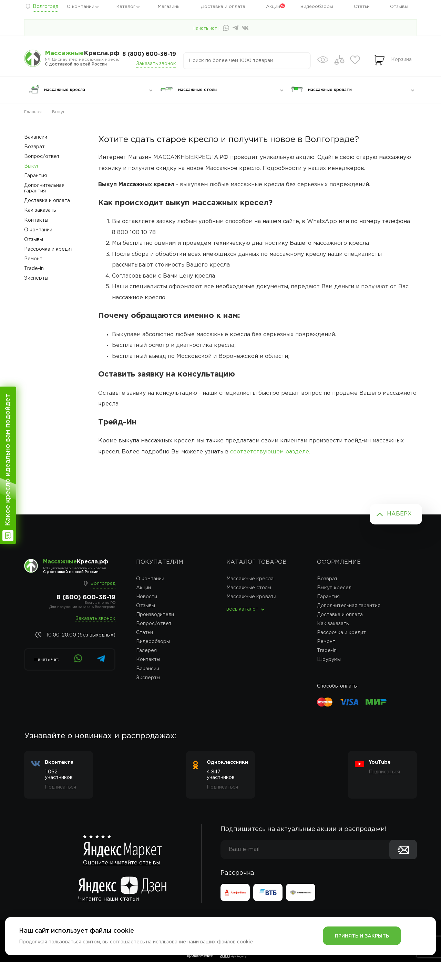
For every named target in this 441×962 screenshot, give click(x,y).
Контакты (36, 220)
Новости (146, 597)
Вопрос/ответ (42, 156)
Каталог (125, 7)
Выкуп (32, 166)
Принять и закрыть (362, 936)
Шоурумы (329, 660)
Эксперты (36, 278)
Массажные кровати (251, 597)
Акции (273, 7)
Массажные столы (248, 588)
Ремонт (33, 259)
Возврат (34, 147)
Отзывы (399, 7)
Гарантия (35, 176)
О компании (80, 7)
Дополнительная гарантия (44, 188)
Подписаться (60, 787)
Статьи (362, 7)
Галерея (146, 651)
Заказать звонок (156, 64)
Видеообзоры (316, 7)
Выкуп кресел (334, 588)
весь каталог (242, 609)
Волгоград (45, 6)
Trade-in (34, 269)
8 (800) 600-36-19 (149, 54)
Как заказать (40, 210)
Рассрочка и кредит (48, 249)
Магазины (169, 7)
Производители (155, 615)
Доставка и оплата (223, 7)
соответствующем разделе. (270, 451)
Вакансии (35, 137)
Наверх (399, 514)
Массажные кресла (250, 579)
